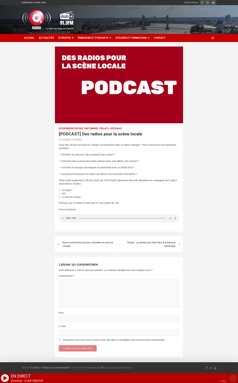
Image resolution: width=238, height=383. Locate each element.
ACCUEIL (29, 37)
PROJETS (104, 128)
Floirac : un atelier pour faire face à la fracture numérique (151, 244)
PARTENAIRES (91, 128)
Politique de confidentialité (55, 367)
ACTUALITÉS (46, 37)
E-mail (62, 326)
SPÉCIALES (116, 128)
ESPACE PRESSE (191, 2)
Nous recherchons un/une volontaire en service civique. (88, 244)
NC (102, 367)
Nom (61, 312)
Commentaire (67, 275)
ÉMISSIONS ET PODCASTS (93, 37)
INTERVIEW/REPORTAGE (71, 128)
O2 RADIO (77, 139)
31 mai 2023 (65, 139)
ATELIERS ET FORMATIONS (131, 37)
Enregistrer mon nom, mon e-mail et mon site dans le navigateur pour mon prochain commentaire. (114, 339)
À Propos (64, 37)
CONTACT (160, 37)
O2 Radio (35, 367)
